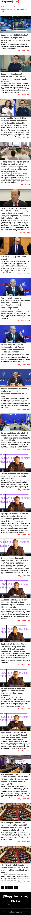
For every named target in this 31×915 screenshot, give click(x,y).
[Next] (10, 887)
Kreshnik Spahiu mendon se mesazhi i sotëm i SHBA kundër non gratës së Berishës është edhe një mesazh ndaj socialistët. (15, 46)
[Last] (16, 887)
